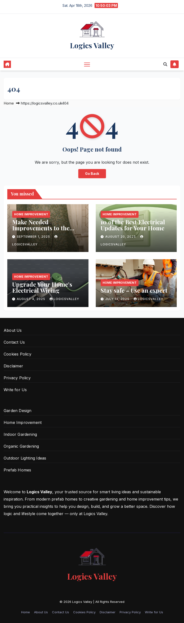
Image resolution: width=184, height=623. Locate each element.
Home (9, 103)
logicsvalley (64, 299)
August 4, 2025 (31, 299)
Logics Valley (92, 45)
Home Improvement (31, 214)
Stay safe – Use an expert (134, 290)
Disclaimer (13, 366)
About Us (13, 330)
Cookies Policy (17, 354)
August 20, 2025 (121, 236)
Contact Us (14, 342)
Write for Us (15, 389)
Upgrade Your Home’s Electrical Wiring (42, 287)
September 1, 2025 (34, 236)
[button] (165, 64)
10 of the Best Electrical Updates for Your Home (133, 225)
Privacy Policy (17, 377)
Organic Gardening (21, 446)
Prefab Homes (17, 470)
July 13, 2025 (117, 299)
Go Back (92, 174)
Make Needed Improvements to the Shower (41, 228)
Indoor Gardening (20, 434)
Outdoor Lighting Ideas (25, 458)
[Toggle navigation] (87, 64)
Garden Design (18, 410)
